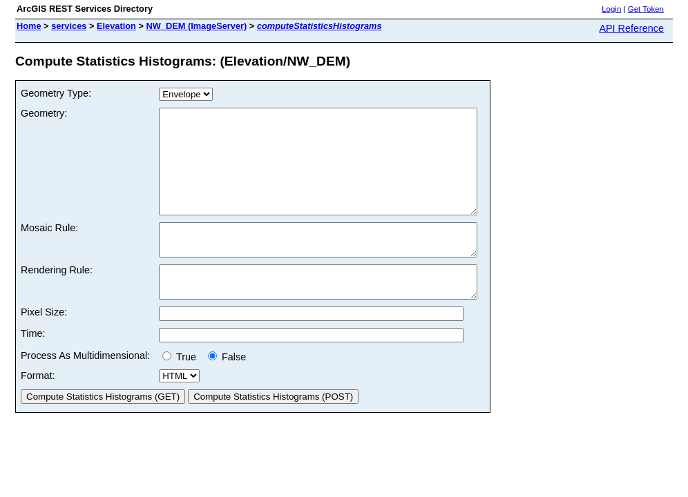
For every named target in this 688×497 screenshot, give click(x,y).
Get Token (646, 9)
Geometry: (44, 113)
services (68, 26)
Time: (33, 366)
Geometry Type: (56, 93)
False (227, 390)
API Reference (631, 28)
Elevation (116, 26)
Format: (38, 408)
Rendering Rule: (57, 296)
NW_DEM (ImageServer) (196, 26)
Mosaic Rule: (49, 248)
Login (611, 9)
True (182, 390)
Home (29, 26)
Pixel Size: (44, 345)
